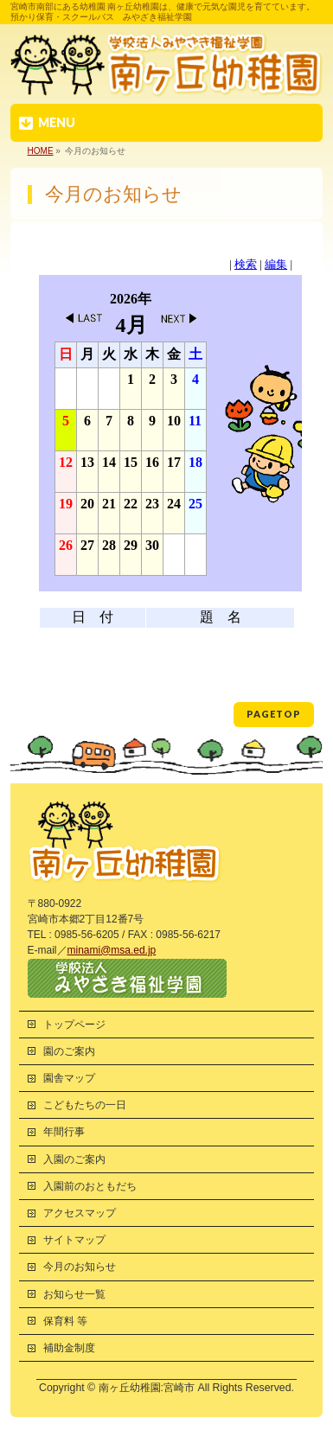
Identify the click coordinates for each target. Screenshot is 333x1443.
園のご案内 (69, 1051)
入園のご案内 (74, 1159)
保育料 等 (65, 1321)
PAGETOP (274, 713)
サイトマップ (74, 1240)
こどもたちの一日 (84, 1105)
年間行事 (64, 1132)
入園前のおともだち (90, 1186)
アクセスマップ (79, 1213)
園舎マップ (69, 1078)
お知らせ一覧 (74, 1294)
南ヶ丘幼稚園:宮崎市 (147, 1388)
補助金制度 (69, 1348)
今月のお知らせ (79, 1267)
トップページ (74, 1024)
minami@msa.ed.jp (112, 950)
